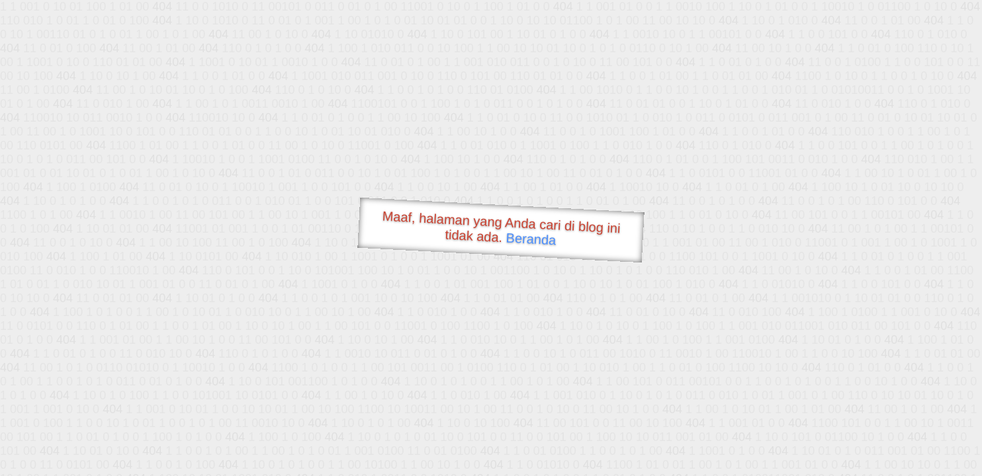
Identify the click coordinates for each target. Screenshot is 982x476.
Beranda (531, 238)
